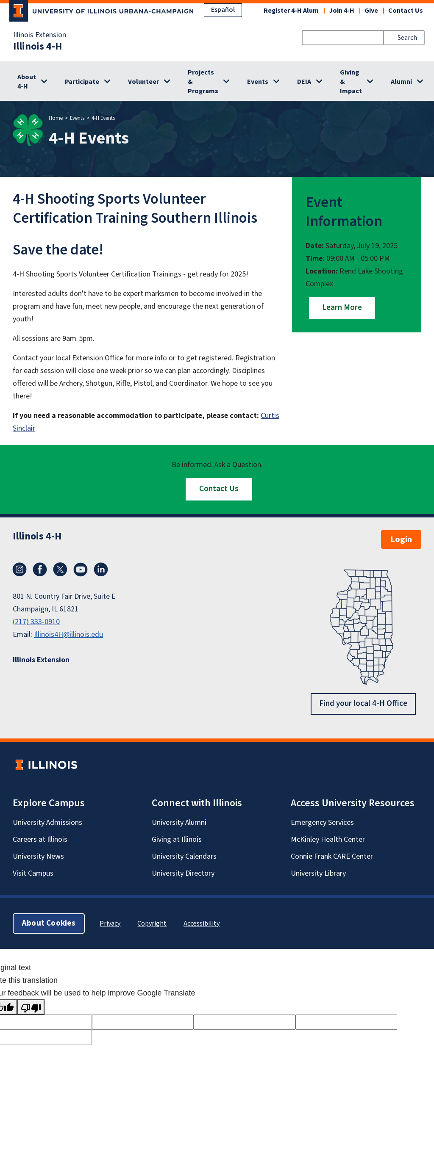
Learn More (342, 307)
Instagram (19, 569)
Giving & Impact (351, 82)
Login (401, 539)
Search (407, 37)
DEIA (304, 81)
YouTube (80, 569)
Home (56, 118)
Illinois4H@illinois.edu (68, 634)
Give (371, 10)
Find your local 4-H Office (363, 703)
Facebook (40, 569)
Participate (82, 81)
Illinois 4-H (37, 46)
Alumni (401, 81)
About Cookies (48, 923)
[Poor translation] (31, 1007)
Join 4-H (341, 10)
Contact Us (405, 10)
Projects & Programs (203, 82)
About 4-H (26, 81)
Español (223, 9)
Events (257, 81)
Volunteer (143, 81)
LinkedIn (101, 569)
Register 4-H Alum (291, 10)
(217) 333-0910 (36, 622)
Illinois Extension (39, 35)
